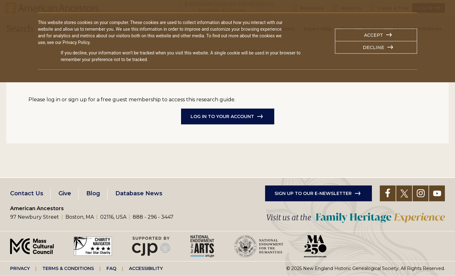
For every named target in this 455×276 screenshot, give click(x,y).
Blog (93, 193)
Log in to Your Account (222, 116)
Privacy (20, 268)
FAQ (111, 268)
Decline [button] (373, 47)
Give (64, 193)
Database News (138, 193)
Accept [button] (373, 35)
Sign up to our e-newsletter (313, 193)
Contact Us (26, 193)
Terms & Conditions (68, 268)
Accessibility (146, 268)
